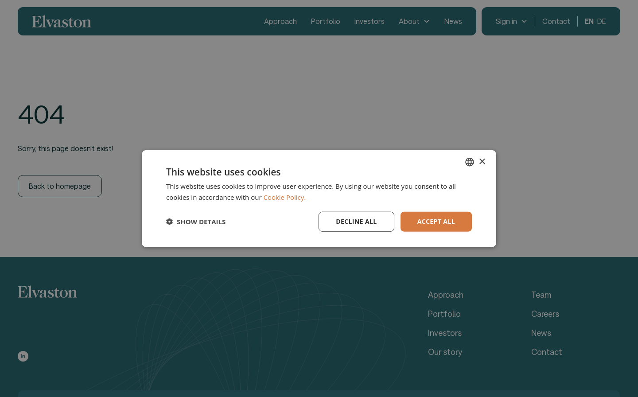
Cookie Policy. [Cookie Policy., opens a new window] (284, 197)
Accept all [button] (436, 221)
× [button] (481, 161)
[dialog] (319, 198)
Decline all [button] (356, 221)
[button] (196, 222)
